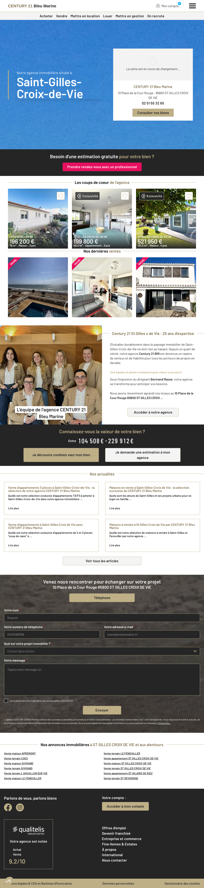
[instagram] (20, 807)
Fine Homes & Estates (119, 844)
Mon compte (167, 6)
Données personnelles (118, 883)
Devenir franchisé (116, 833)
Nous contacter (114, 860)
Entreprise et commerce (121, 838)
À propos (109, 849)
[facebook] (8, 807)
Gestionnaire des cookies (182, 883)
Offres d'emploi (114, 828)
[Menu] (192, 5)
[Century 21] (32, 6)
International (112, 855)
